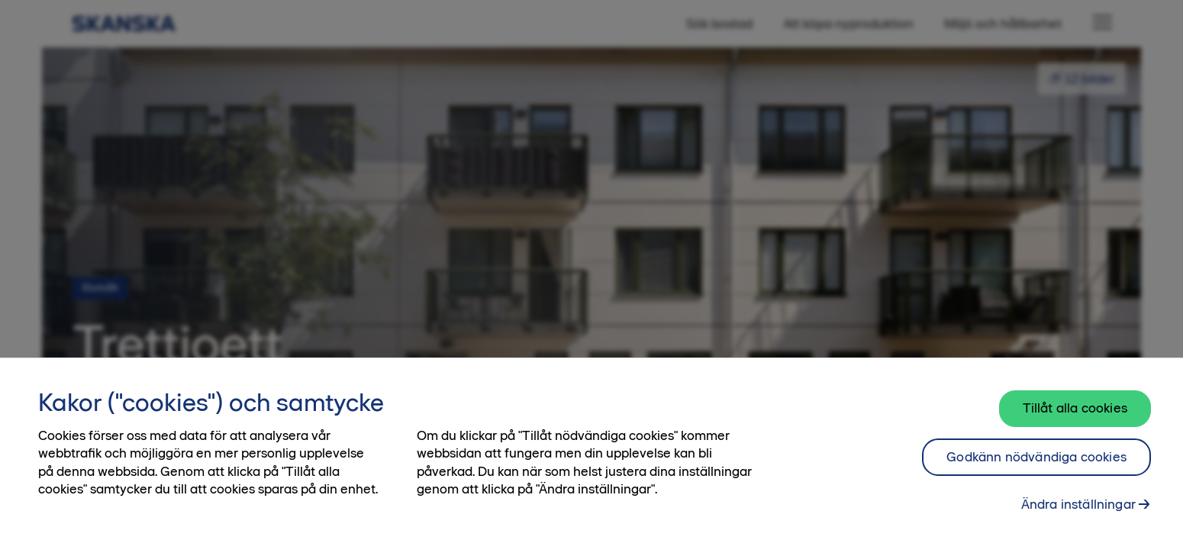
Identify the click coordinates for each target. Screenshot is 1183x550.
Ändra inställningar (1078, 504)
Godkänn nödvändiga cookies (1036, 456)
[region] (591, 454)
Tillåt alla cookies (1075, 408)
